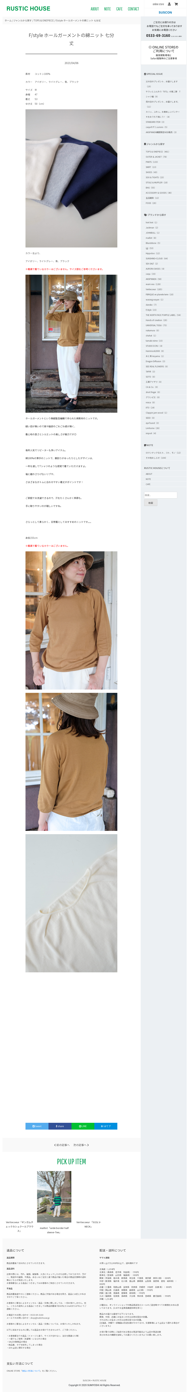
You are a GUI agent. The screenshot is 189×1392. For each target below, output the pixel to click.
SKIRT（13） (151, 167)
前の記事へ (62, 1145)
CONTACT (133, 8)
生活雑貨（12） (153, 197)
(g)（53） (150, 248)
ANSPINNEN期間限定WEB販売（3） (162, 132)
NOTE (107, 8)
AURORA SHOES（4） (155, 268)
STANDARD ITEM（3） (155, 121)
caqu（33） (151, 273)
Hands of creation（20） (157, 320)
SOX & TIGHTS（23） (155, 177)
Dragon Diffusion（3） (156, 361)
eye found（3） (153, 422)
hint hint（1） (152, 222)
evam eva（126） (154, 284)
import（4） (151, 433)
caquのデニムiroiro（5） (157, 127)
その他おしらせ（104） (156, 457)
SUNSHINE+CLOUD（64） (157, 258)
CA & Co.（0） (152, 386)
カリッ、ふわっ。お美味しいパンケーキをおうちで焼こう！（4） (163, 114)
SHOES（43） (152, 172)
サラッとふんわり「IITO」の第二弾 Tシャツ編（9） (163, 94)
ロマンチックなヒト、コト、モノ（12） (164, 452)
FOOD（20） (151, 203)
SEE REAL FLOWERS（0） (157, 366)
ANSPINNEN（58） (154, 279)
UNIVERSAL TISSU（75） (157, 325)
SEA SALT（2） (152, 263)
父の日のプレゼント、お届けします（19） (162, 84)
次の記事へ (81, 1145)
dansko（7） (152, 304)
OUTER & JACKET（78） (157, 156)
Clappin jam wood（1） (157, 412)
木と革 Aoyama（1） (155, 356)
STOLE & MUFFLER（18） (157, 182)
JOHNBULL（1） (153, 232)
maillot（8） (151, 237)
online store (158, 4)
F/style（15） (152, 309)
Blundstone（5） (153, 243)
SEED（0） (151, 417)
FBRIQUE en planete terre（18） (160, 294)
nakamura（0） (153, 330)
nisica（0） (151, 402)
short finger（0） (153, 392)
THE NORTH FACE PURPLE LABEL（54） (164, 314)
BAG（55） (151, 187)
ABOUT (95, 8)
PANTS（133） (152, 161)
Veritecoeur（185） (154, 289)
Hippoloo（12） (153, 253)
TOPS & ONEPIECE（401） (158, 151)
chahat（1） (151, 335)
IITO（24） (151, 407)
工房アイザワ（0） (154, 381)
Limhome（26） (153, 428)
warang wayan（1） (155, 299)
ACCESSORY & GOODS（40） (159, 192)
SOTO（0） (151, 376)
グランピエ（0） (153, 397)
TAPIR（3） (151, 371)
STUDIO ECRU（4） (155, 345)
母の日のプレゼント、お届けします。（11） (162, 104)
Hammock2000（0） (155, 350)
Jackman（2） (152, 227)
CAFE (119, 8)
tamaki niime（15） (155, 340)
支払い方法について (31, 1370)
